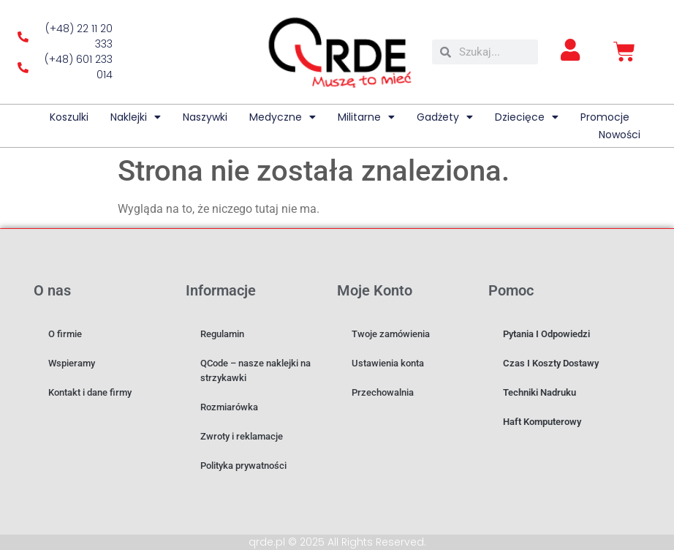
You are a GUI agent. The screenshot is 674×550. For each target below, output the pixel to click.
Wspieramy (71, 363)
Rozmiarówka (229, 407)
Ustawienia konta (388, 363)
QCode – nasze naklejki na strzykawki (255, 370)
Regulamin (222, 333)
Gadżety (445, 117)
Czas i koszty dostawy (551, 363)
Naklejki (135, 117)
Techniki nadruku (539, 392)
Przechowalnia (383, 392)
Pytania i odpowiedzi (546, 333)
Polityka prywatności (243, 465)
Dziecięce (526, 117)
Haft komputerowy (542, 421)
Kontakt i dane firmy (90, 392)
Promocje (604, 117)
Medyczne (282, 117)
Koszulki (69, 117)
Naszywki (205, 117)
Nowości (619, 134)
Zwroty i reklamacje (241, 436)
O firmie (65, 333)
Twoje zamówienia (391, 333)
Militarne (366, 117)
